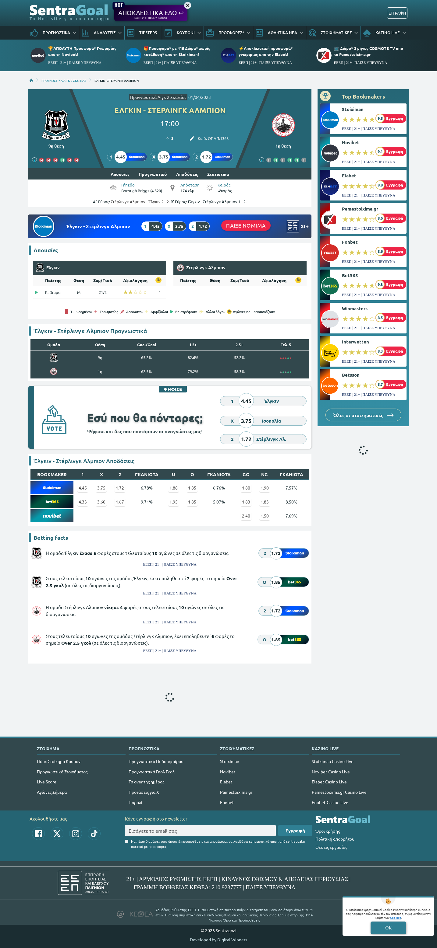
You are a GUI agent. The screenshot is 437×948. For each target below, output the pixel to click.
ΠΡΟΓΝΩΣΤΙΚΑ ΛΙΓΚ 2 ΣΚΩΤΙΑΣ (63, 80)
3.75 (101, 487)
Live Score (46, 781)
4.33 (83, 501)
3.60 (101, 501)
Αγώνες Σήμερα (52, 792)
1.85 (192, 487)
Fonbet (350, 242)
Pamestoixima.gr (360, 209)
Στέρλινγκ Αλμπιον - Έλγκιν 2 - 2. (140, 201)
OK (388, 927)
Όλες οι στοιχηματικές (363, 415)
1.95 (173, 501)
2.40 (246, 515)
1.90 (265, 487)
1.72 (120, 487)
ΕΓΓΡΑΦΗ (397, 13)
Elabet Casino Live (329, 781)
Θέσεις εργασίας (331, 847)
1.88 (173, 487)
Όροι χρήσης (327, 831)
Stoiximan (353, 109)
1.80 (246, 487)
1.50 (265, 515)
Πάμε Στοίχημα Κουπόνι (59, 761)
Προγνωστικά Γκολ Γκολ (152, 771)
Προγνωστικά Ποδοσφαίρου (156, 761)
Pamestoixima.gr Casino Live (339, 792)
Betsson (351, 375)
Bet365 (350, 275)
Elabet (349, 176)
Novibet (350, 142)
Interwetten (355, 342)
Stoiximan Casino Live (333, 761)
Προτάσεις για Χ (144, 792)
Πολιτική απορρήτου (334, 839)
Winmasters (355, 308)
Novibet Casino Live (331, 771)
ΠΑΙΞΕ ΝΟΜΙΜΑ (246, 225)
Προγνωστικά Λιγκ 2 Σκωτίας (158, 97)
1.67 (120, 501)
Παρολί (135, 802)
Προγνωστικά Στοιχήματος (62, 771)
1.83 (246, 501)
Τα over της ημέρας (146, 781)
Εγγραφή (295, 831)
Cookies (395, 917)
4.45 (83, 487)
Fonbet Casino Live (330, 802)
